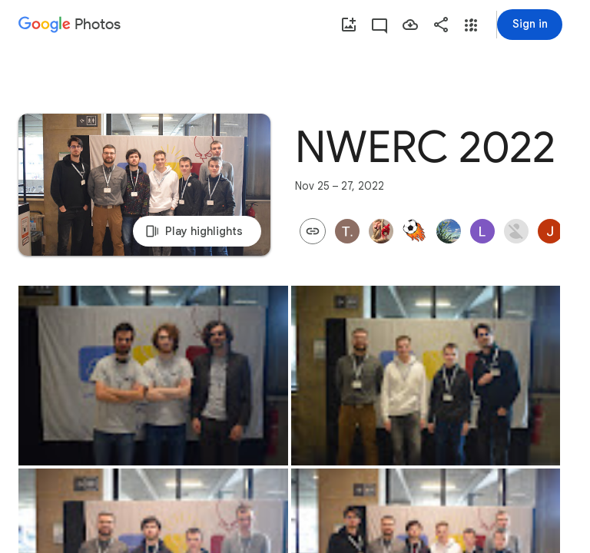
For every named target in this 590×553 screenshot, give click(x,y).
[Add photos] (348, 24)
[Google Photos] (65, 25)
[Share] (441, 24)
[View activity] (379, 24)
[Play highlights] (144, 185)
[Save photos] (410, 24)
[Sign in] (529, 24)
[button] (471, 25)
